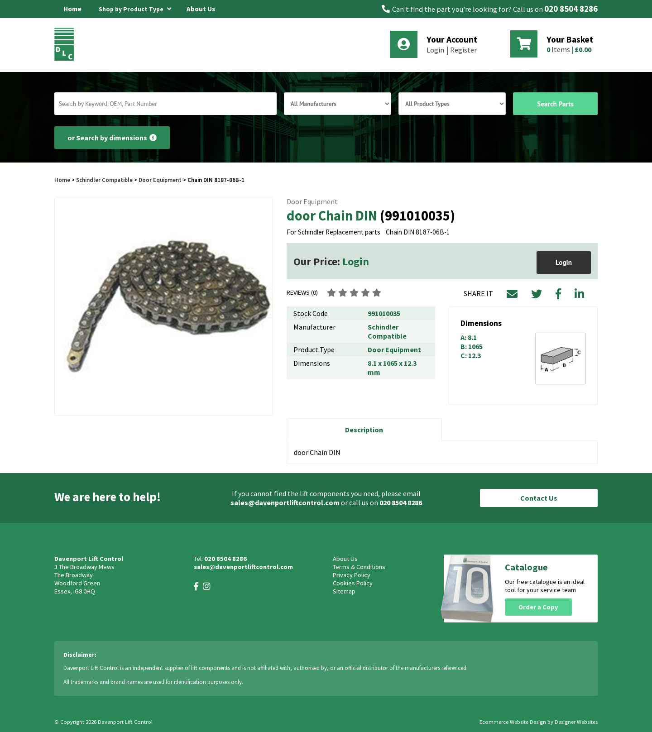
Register (463, 49)
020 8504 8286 (571, 9)
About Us (201, 9)
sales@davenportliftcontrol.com (285, 502)
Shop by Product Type (135, 7)
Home (72, 9)
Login (435, 49)
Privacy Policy (351, 575)
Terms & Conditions (359, 567)
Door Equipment (160, 179)
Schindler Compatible (104, 179)
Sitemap (344, 591)
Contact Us (538, 497)
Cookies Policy (353, 583)
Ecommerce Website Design (512, 721)
